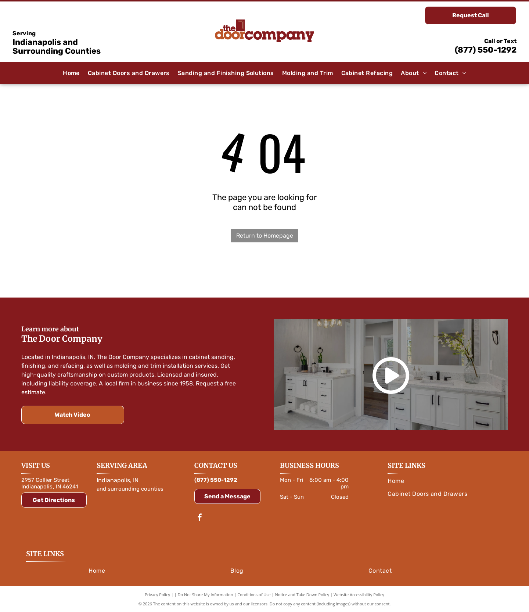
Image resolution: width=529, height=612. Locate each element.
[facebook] (199, 518)
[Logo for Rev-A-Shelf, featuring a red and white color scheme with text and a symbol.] (427, 274)
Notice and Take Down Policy (302, 594)
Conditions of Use (254, 594)
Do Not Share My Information (205, 594)
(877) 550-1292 (486, 50)
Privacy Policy (157, 594)
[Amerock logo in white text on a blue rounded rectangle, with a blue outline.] (264, 274)
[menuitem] (71, 73)
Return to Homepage (264, 235)
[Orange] (102, 274)
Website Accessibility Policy (359, 594)
